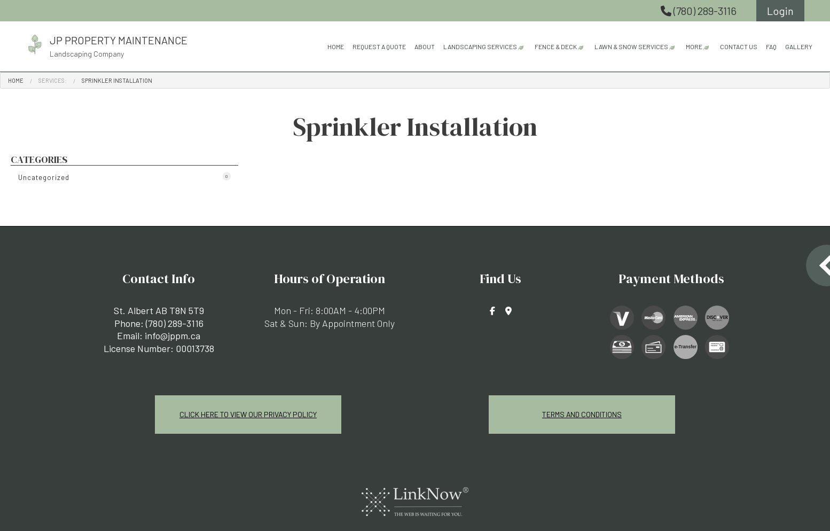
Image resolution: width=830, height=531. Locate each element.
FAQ (771, 46)
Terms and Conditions (582, 414)
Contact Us (738, 46)
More (694, 46)
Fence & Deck (556, 46)
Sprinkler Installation (117, 80)
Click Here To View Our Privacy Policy (248, 414)
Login (780, 10)
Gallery (798, 46)
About (424, 46)
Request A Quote (379, 46)
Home (335, 46)
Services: (52, 80)
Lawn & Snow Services (631, 46)
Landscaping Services (480, 46)
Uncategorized (124, 177)
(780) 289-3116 (700, 10)
